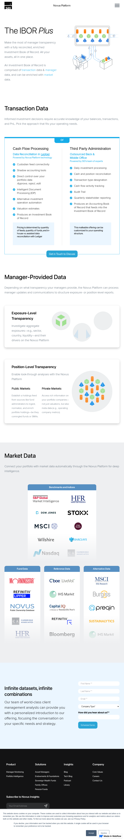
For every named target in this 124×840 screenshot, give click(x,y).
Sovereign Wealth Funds (45, 780)
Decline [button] (104, 833)
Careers (96, 776)
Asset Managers (42, 772)
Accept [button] (91, 833)
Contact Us (97, 780)
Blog (66, 772)
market (48, 74)
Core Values (98, 772)
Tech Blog (68, 776)
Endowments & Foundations (47, 776)
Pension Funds (41, 789)
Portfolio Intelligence (14, 776)
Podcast (67, 780)
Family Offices (41, 785)
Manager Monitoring (15, 772)
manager (51, 70)
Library (67, 785)
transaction (29, 70)
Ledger (45, 154)
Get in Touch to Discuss (62, 253)
